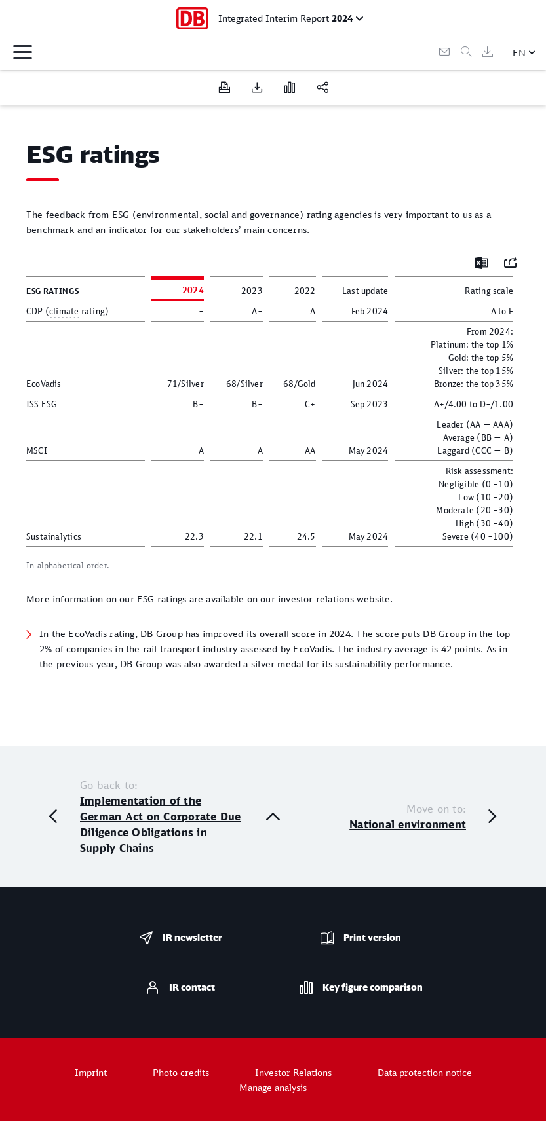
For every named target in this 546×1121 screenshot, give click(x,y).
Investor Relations (293, 1072)
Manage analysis (273, 1087)
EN (519, 52)
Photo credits (181, 1072)
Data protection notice (425, 1072)
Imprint (91, 1072)
